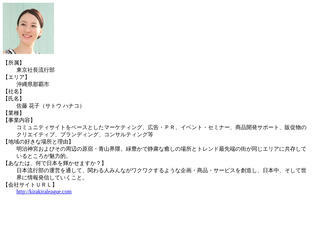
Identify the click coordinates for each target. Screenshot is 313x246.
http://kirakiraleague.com (43, 191)
